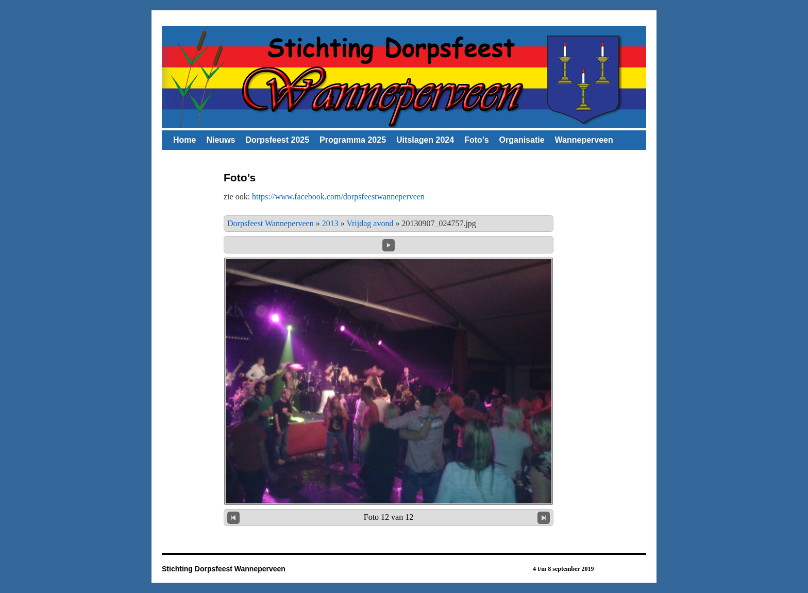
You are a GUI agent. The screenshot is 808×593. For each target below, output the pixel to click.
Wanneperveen (584, 139)
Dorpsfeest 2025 (277, 139)
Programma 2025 (352, 139)
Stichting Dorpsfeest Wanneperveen (223, 569)
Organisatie (522, 139)
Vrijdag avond (369, 223)
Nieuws (220, 139)
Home (184, 139)
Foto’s (476, 139)
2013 (330, 223)
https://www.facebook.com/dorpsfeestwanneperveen (338, 196)
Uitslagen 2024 (425, 139)
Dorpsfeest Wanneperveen (270, 223)
